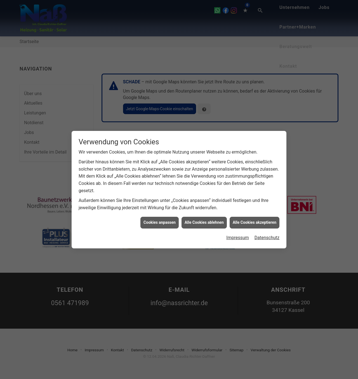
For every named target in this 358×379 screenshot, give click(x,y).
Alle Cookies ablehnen (204, 216)
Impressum (237, 231)
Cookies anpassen (159, 216)
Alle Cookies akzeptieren (254, 216)
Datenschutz (267, 231)
